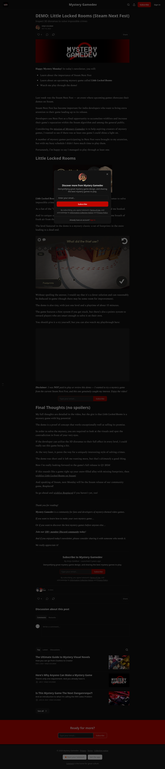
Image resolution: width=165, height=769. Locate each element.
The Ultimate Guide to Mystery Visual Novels (63, 657)
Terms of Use (95, 210)
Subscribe (144, 4)
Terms (90, 750)
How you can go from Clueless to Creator (54, 660)
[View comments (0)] (47, 34)
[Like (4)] (40, 34)
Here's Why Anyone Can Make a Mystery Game (64, 675)
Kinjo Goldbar (47, 26)
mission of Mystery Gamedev (69, 129)
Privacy (83, 750)
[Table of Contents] (3, 384)
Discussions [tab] (55, 650)
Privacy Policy (102, 212)
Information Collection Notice (81, 212)
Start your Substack (74, 757)
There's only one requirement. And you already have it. (60, 678)
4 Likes (50, 590)
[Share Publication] (134, 4)
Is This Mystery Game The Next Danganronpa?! (64, 693)
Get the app (95, 757)
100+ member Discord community (62, 531)
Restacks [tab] (52, 617)
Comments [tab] (41, 617)
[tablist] (46, 617)
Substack (70, 763)
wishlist (40, 476)
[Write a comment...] (85, 630)
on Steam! (70, 476)
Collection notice (101, 750)
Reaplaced (68, 492)
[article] (82, 662)
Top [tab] (38, 650)
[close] (107, 174)
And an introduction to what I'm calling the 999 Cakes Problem (64, 696)
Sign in (157, 4)
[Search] (128, 4)
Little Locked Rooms (55, 475)
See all (42, 711)
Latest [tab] (45, 650)
